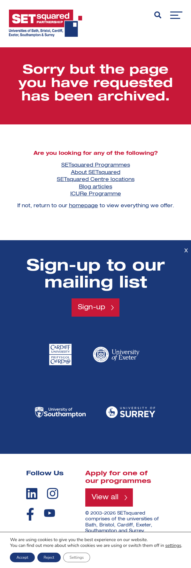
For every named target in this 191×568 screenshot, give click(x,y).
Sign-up (91, 307)
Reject (49, 557)
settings (173, 545)
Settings (77, 557)
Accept (22, 557)
